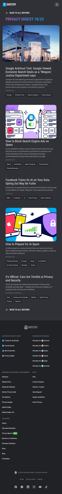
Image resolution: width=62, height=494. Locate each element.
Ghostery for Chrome (41, 341)
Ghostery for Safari (40, 351)
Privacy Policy (31, 479)
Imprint (40, 479)
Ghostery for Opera (40, 356)
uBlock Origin (6, 407)
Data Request (37, 392)
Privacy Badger (7, 402)
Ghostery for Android (41, 366)
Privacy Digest (8, 356)
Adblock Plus (6, 382)
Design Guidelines (39, 397)
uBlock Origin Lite (8, 412)
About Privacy (37, 402)
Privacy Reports (9, 433)
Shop (4, 448)
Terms (22, 479)
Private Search (8, 346)
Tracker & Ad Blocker (10, 341)
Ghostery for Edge (40, 361)
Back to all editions (18, 12)
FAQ (34, 377)
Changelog (6, 459)
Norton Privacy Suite (9, 392)
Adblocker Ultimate (8, 387)
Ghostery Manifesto (8, 428)
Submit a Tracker (38, 387)
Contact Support (38, 382)
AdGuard (5, 377)
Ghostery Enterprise (8, 443)
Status (4, 423)
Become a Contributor (9, 438)
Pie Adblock (6, 397)
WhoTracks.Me (8, 351)
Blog (3, 453)
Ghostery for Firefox (41, 346)
